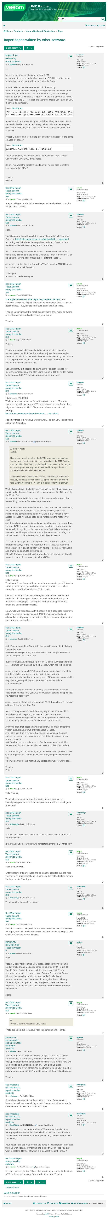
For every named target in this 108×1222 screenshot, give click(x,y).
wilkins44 (79, 1037)
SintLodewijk (81, 813)
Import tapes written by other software (34, 40)
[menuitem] (101, 25)
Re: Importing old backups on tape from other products (12, 1088)
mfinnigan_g (80, 1084)
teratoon (79, 942)
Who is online (12, 1193)
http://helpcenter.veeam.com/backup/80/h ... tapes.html (42, 239)
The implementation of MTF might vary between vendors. (33, 299)
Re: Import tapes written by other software (13, 1161)
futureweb (80, 55)
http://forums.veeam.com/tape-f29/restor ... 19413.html (31, 413)
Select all (17, 108)
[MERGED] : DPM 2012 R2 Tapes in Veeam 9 (13, 946)
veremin (79, 188)
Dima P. (79, 328)
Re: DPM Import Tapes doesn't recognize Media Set (13, 192)
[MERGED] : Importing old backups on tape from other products (13, 1043)
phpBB (46, 1214)
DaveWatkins (81, 1114)
